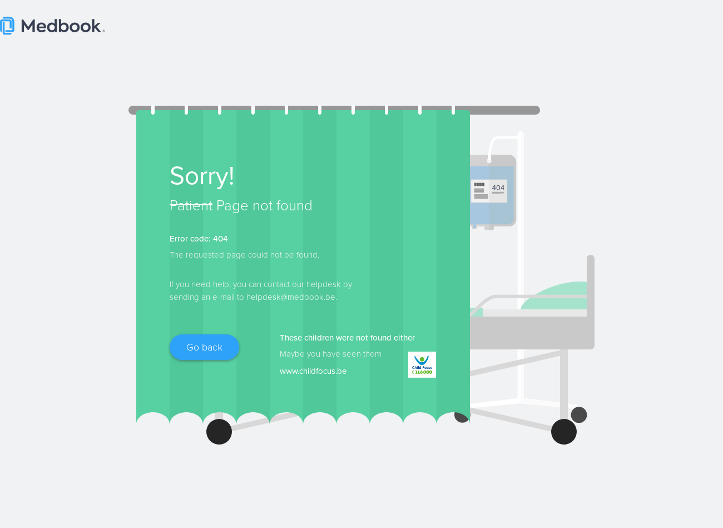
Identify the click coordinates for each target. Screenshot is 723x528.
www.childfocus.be (313, 371)
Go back (204, 347)
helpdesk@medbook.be (290, 297)
